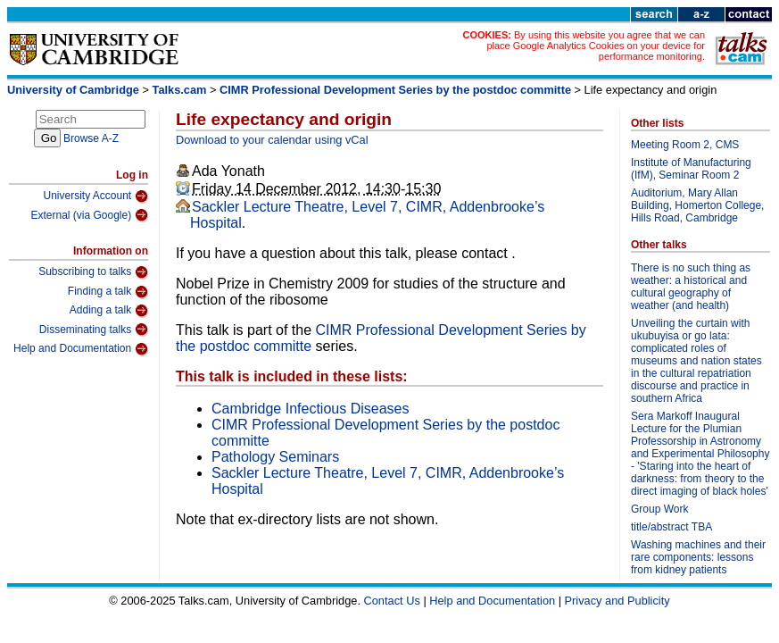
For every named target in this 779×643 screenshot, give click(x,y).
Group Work (659, 509)
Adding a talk (109, 311)
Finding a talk (108, 292)
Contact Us (392, 600)
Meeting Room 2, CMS (685, 144)
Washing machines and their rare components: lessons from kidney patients (698, 557)
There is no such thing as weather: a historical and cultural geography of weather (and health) (690, 287)
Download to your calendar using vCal (272, 139)
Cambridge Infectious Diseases (310, 408)
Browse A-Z (91, 138)
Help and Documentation (80, 349)
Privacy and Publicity (617, 600)
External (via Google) (89, 215)
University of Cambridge (73, 89)
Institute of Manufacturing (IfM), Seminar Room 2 (691, 168)
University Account (95, 196)
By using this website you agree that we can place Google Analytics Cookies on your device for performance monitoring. (595, 45)
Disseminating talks (93, 329)
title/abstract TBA (671, 527)
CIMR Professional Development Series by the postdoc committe (395, 89)
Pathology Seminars (275, 456)
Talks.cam (180, 89)
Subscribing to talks (93, 272)
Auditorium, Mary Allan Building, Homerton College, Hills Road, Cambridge (697, 205)
